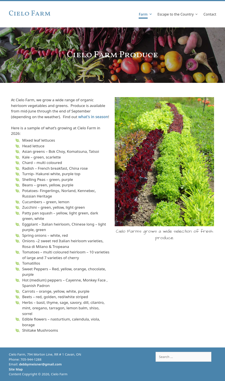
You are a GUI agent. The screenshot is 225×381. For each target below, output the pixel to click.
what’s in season (93, 116)
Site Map (16, 369)
